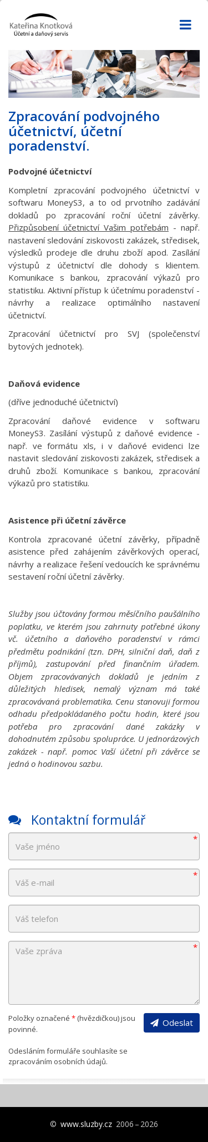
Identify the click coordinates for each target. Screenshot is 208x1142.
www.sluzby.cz (86, 1124)
